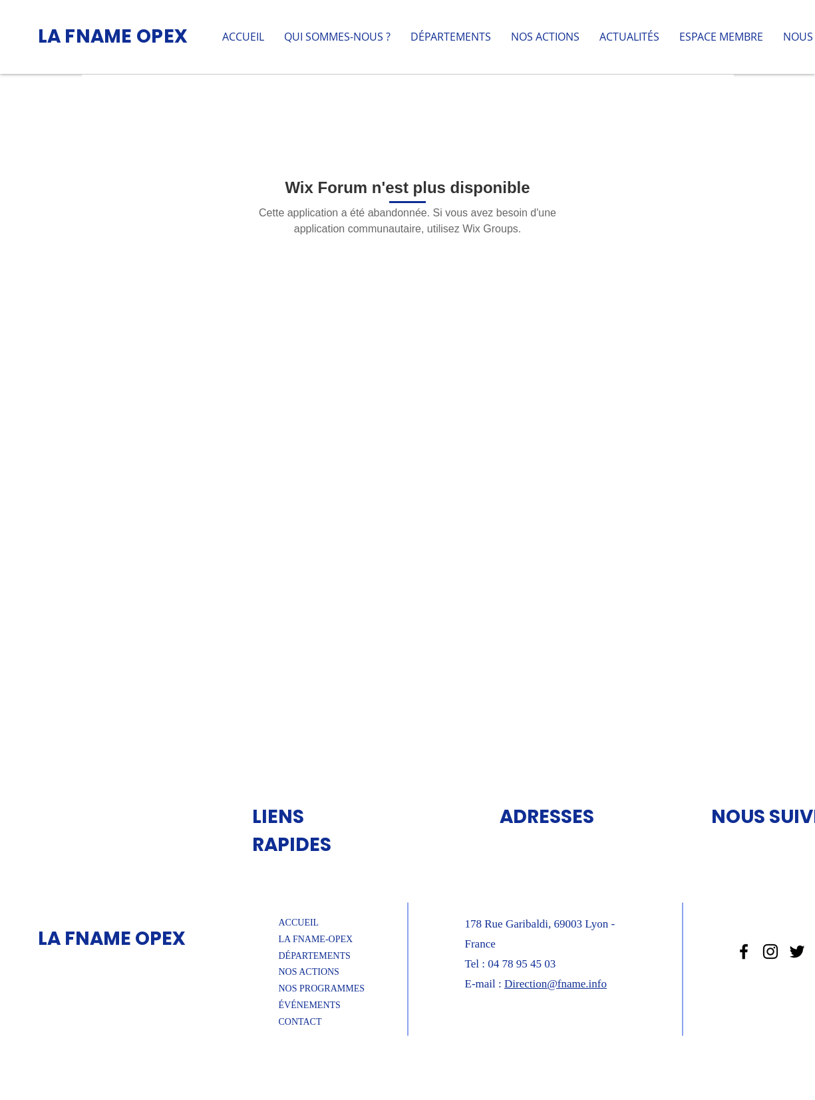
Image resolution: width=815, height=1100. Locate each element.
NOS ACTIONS (309, 972)
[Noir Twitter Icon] (797, 952)
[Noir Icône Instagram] (770, 952)
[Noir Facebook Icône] (744, 952)
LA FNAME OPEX (113, 36)
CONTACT (300, 1022)
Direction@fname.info (555, 983)
